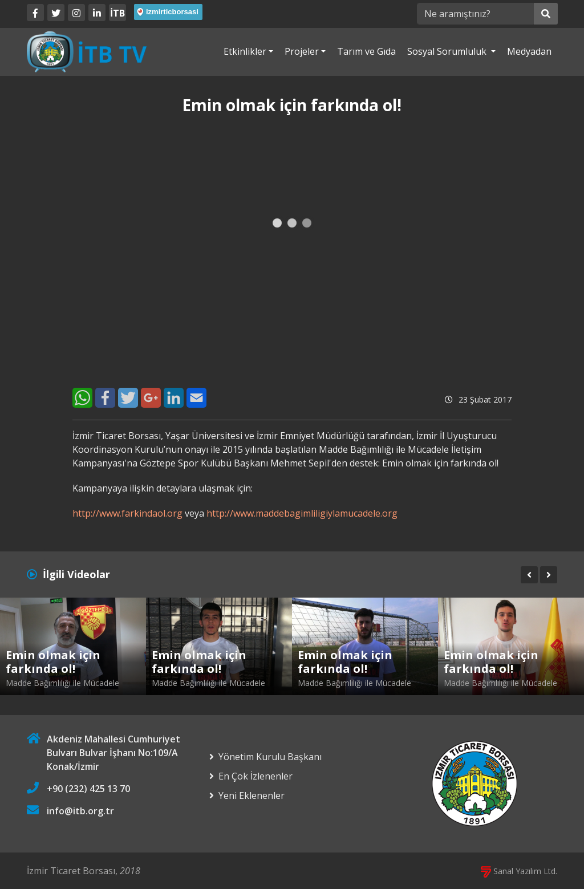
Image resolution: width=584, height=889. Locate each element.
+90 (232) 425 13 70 (88, 788)
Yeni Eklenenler (251, 795)
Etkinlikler (245, 51)
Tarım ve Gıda (366, 51)
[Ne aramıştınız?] (475, 14)
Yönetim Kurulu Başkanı (270, 756)
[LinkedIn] (97, 12)
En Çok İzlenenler (255, 776)
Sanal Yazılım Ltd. (519, 871)
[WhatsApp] (82, 398)
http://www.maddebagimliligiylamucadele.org (302, 513)
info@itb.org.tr (80, 811)
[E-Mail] (196, 398)
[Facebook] (35, 12)
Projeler (302, 51)
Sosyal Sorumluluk (448, 51)
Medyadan (529, 51)
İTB (117, 13)
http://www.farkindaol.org (127, 513)
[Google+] (151, 398)
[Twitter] (55, 12)
